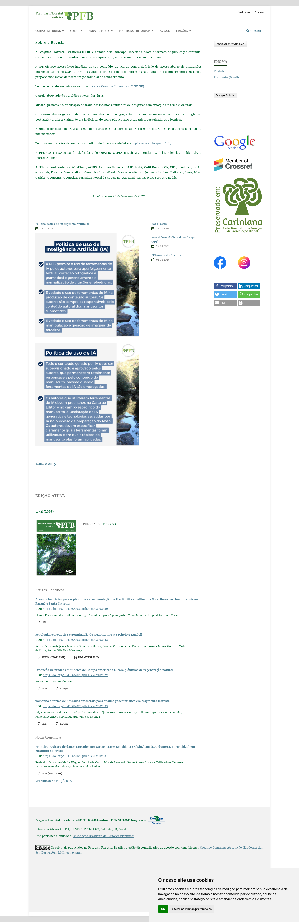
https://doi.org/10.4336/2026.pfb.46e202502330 (75, 609)
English (219, 71)
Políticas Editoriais (135, 31)
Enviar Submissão (230, 44)
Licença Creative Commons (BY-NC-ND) (116, 86)
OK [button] (163, 909)
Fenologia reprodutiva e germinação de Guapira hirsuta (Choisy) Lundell (88, 635)
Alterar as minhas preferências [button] (192, 909)
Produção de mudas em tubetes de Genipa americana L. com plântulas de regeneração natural (104, 670)
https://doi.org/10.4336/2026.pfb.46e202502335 (75, 706)
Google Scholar (226, 95)
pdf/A (63, 688)
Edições (182, 31)
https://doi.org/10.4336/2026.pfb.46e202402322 (75, 675)
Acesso (259, 12)
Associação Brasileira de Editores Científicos (103, 836)
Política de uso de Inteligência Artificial (62, 224)
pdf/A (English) (53, 657)
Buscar (253, 31)
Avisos (165, 31)
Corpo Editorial (48, 31)
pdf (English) (88, 657)
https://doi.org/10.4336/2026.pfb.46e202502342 (75, 640)
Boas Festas (159, 224)
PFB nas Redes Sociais (166, 255)
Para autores (99, 31)
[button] (225, 286)
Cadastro (244, 12)
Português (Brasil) (226, 77)
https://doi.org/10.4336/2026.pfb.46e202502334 (75, 756)
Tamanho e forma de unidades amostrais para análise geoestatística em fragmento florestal (103, 701)
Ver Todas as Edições (51, 781)
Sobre (75, 31)
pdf (44, 622)
